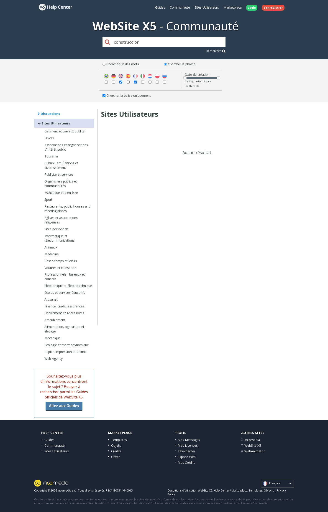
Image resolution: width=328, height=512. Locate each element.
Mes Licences (188, 445)
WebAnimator (254, 451)
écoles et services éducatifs (64, 292)
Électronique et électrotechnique (68, 286)
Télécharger (186, 451)
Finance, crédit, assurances (64, 306)
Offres (115, 457)
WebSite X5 (252, 445)
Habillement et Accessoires (64, 313)
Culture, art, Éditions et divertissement (61, 165)
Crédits (116, 451)
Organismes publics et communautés (60, 183)
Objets (116, 445)
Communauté (180, 7)
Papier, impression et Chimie (65, 352)
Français (277, 483)
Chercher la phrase (181, 64)
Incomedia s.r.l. (67, 490)
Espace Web (187, 457)
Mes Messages (189, 440)
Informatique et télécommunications (59, 238)
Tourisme (51, 156)
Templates (119, 440)
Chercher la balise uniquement (128, 95)
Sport (48, 199)
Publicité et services (58, 174)
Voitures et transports (60, 268)
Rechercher (216, 51)
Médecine (51, 254)
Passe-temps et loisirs (60, 261)
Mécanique (52, 338)
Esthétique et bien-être (61, 192)
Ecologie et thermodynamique (66, 345)
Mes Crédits (186, 462)
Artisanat (51, 299)
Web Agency (53, 358)
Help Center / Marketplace (230, 490)
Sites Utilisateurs (207, 7)
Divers (49, 138)
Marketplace (232, 7)
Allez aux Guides (64, 405)
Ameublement (54, 320)
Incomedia (252, 440)
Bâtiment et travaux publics (64, 131)
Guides (160, 7)
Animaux (50, 247)
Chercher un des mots (122, 64)
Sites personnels (56, 229)
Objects (269, 490)
